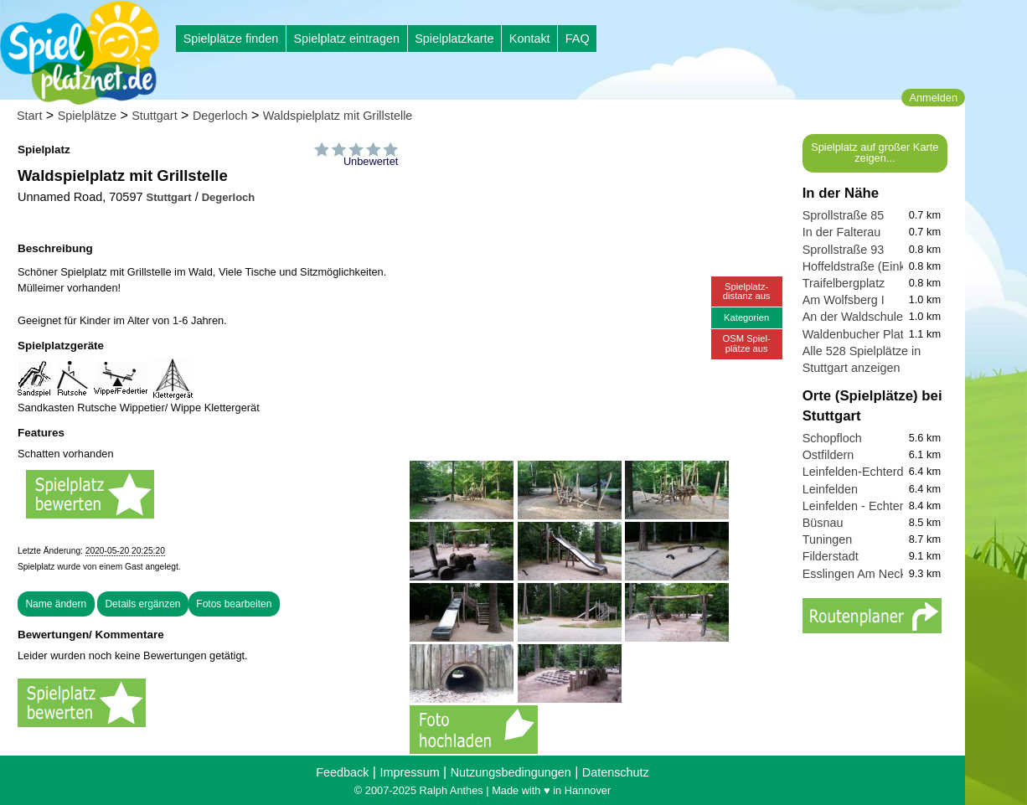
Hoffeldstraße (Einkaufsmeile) (882, 266)
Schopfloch (832, 438)
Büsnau (823, 522)
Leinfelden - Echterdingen (871, 506)
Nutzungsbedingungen (511, 772)
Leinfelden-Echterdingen (868, 471)
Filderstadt (831, 556)
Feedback (342, 772)
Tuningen (827, 539)
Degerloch (220, 115)
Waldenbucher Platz (856, 334)
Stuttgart (154, 115)
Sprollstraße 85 (844, 215)
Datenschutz (615, 772)
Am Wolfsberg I (844, 300)
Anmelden (933, 97)
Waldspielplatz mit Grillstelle (338, 115)
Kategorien (746, 317)
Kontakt (529, 38)
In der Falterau (842, 232)
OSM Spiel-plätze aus (747, 343)
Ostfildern (828, 455)
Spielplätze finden (231, 38)
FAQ (577, 38)
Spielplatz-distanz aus (747, 291)
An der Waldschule (853, 316)
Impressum (409, 772)
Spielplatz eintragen (346, 38)
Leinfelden (830, 489)
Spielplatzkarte (454, 38)
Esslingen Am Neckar (860, 574)
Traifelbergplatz (844, 283)
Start (29, 115)
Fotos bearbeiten (233, 604)
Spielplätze (87, 115)
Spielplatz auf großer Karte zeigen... (874, 152)
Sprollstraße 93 (844, 249)
